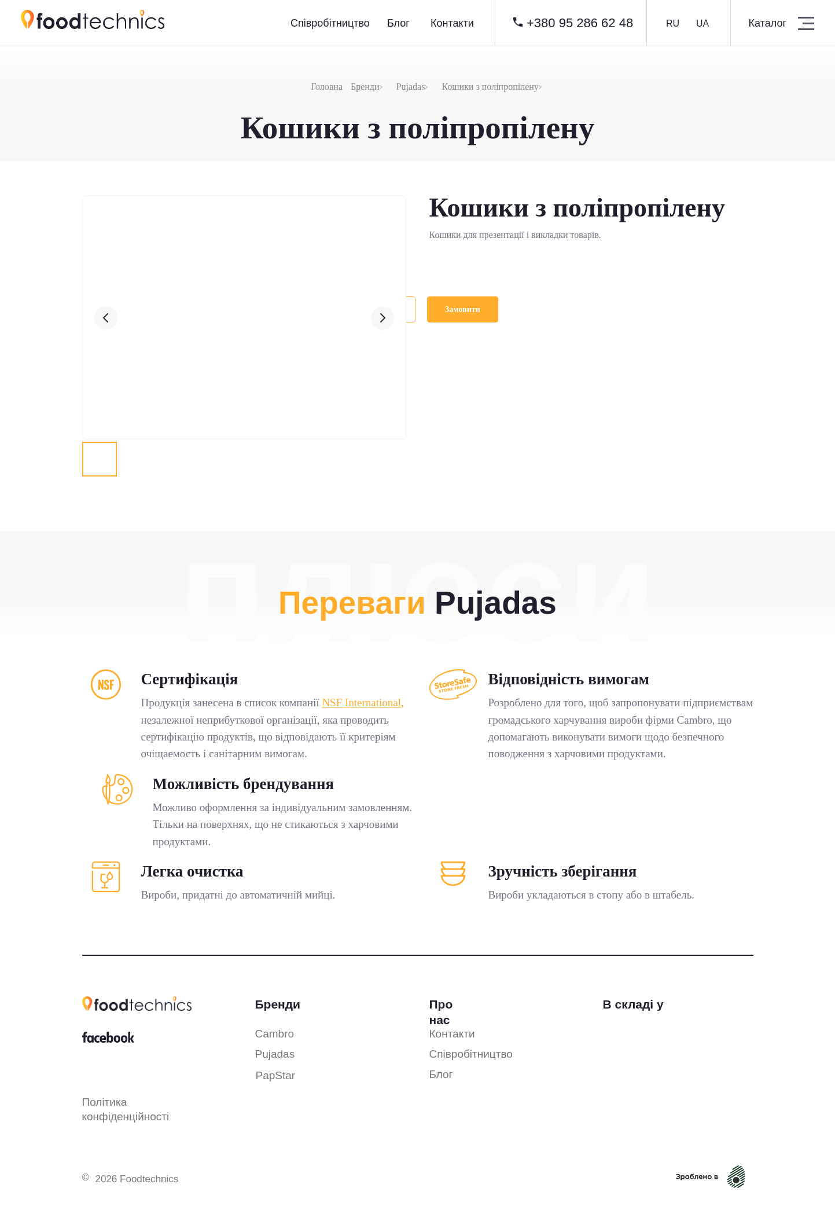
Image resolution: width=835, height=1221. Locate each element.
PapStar (276, 1075)
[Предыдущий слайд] (105, 317)
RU (672, 23)
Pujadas (410, 86)
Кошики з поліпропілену (490, 86)
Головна (327, 86)
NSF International (361, 702)
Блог (398, 23)
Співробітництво (471, 1054)
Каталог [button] (767, 23)
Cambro (275, 1034)
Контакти (452, 23)
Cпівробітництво (330, 23)
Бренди (365, 86)
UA (702, 23)
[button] (806, 23)
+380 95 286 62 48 (580, 23)
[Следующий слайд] (382, 317)
